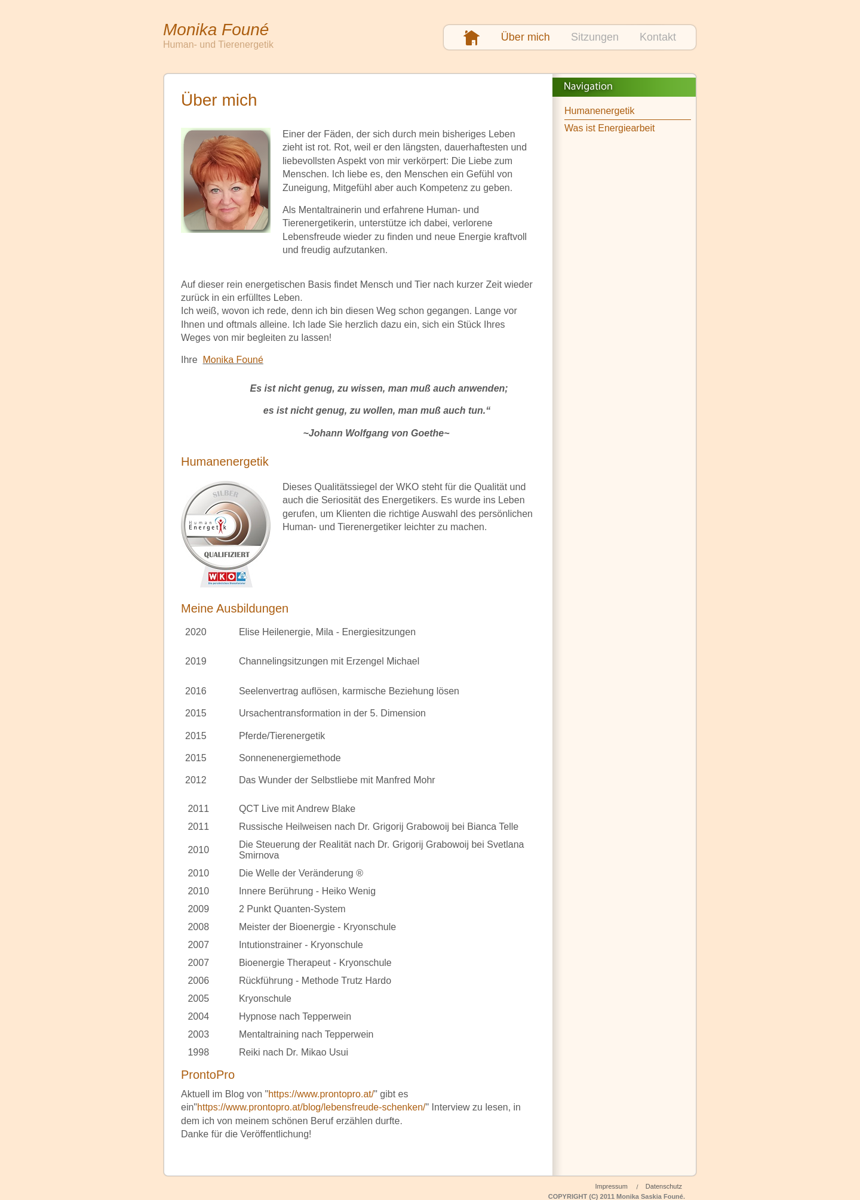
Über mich (525, 37)
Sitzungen (595, 37)
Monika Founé (232, 360)
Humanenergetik (599, 111)
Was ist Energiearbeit (609, 128)
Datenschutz (664, 1186)
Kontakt (658, 37)
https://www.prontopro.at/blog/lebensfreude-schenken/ (311, 1107)
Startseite (471, 38)
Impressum (611, 1186)
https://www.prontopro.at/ (321, 1094)
